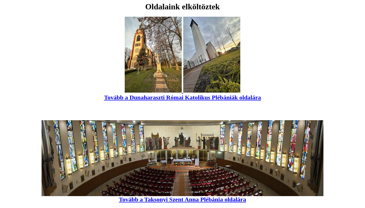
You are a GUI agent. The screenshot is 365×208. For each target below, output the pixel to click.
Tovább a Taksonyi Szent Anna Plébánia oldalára (182, 197)
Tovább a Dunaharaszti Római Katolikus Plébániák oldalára (182, 94)
